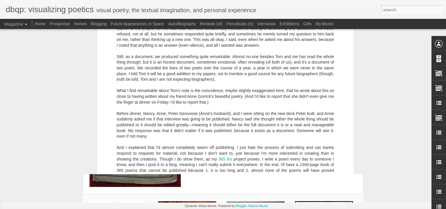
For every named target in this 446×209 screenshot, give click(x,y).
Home (40, 23)
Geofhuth (255, 114)
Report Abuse (258, 206)
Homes (80, 23)
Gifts (307, 23)
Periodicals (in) (240, 23)
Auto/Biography (182, 23)
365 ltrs (225, 60)
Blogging (99, 23)
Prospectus (60, 23)
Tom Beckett (261, 122)
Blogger (241, 206)
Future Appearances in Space (137, 23)
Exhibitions (289, 23)
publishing (238, 122)
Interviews (266, 23)
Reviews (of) (211, 23)
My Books (324, 23)
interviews (218, 122)
